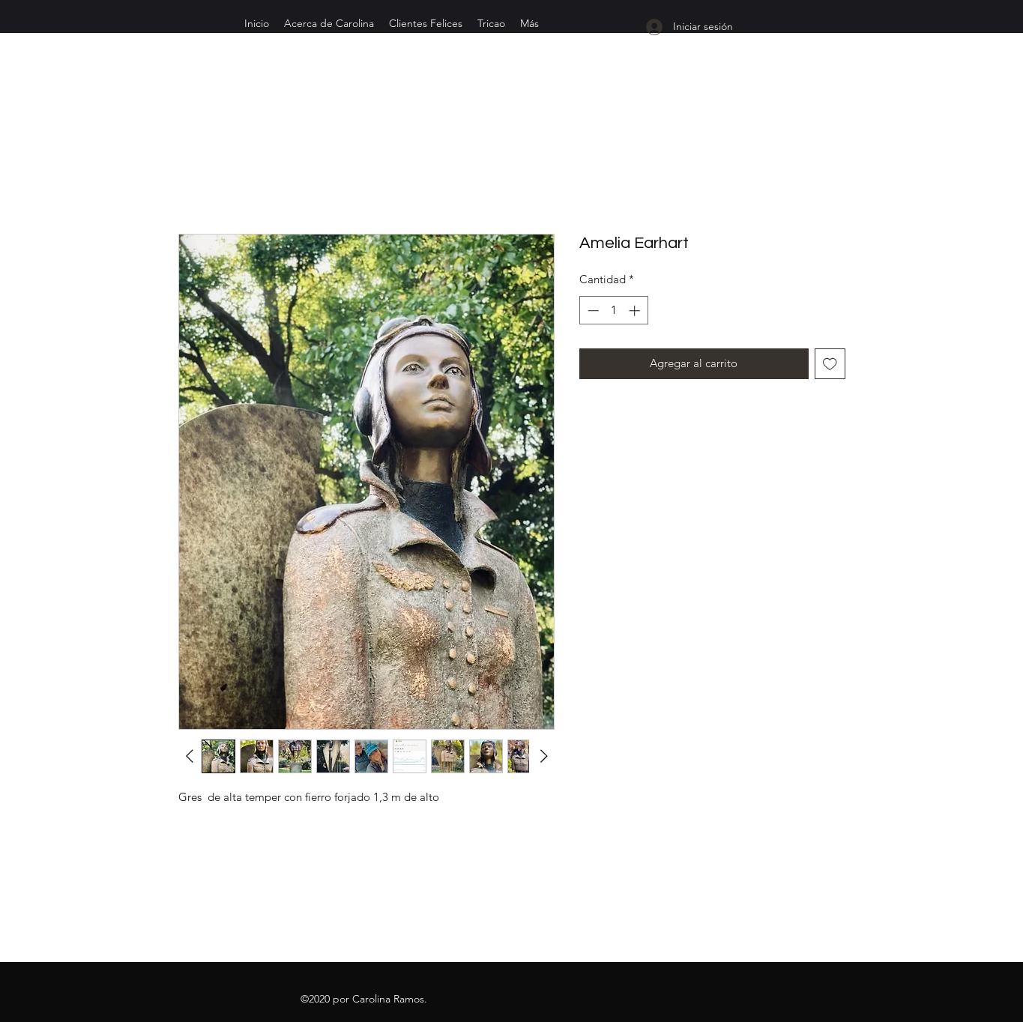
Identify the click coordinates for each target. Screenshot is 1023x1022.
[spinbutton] (613, 310)
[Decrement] (592, 310)
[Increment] (636, 310)
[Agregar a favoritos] (830, 363)
